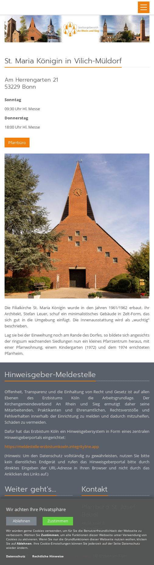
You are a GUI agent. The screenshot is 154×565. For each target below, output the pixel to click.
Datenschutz (15, 556)
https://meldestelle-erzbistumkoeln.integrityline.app (52, 446)
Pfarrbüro (17, 142)
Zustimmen (57, 521)
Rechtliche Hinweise (48, 556)
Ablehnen (21, 521)
